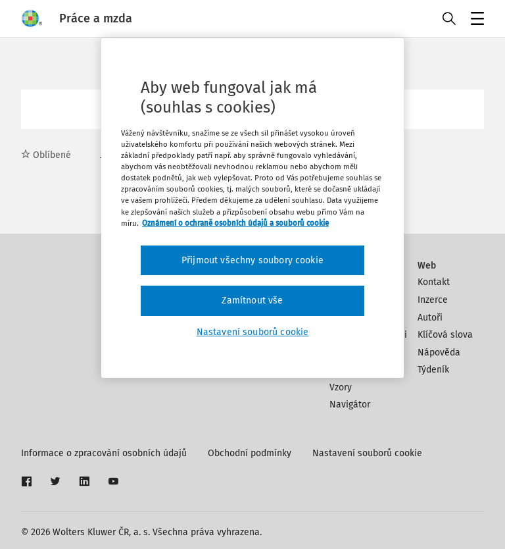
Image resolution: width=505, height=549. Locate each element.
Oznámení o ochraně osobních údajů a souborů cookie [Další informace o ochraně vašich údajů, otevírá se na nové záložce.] (235, 223)
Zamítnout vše (252, 300)
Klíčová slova (445, 334)
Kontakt (434, 282)
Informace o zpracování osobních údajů (104, 453)
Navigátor (349, 404)
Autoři (430, 317)
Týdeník (433, 369)
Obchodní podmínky (249, 453)
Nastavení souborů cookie (367, 453)
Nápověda (439, 352)
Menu (475, 20)
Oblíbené (46, 155)
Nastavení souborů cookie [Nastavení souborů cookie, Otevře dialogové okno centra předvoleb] (253, 332)
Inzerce (433, 299)
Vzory (340, 387)
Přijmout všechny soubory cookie (252, 260)
